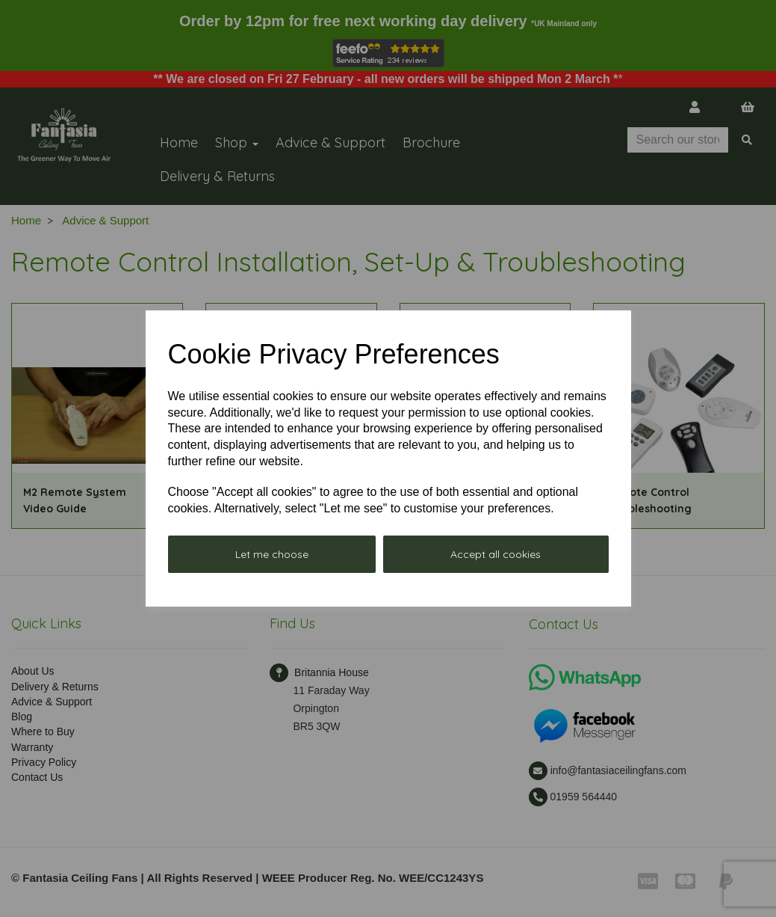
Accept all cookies (495, 554)
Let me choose (271, 554)
